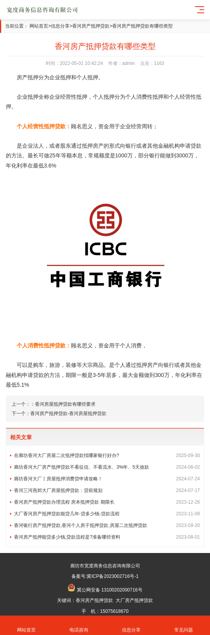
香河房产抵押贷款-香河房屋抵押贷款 (68, 413)
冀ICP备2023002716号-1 (112, 576)
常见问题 (184, 625)
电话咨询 (78, 625)
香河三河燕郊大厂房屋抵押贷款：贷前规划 (107, 490)
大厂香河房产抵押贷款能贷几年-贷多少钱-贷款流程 (107, 514)
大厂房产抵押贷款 (134, 600)
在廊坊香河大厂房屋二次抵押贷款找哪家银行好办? (107, 455)
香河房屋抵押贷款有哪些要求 (65, 404)
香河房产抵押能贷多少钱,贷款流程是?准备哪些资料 (107, 537)
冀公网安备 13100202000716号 (109, 590)
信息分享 (60, 26)
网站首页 (39, 26)
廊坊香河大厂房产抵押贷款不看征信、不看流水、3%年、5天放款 (107, 467)
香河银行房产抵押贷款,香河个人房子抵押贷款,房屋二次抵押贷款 (107, 525)
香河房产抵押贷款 (90, 26)
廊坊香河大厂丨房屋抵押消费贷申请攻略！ (107, 479)
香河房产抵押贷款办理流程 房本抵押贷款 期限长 (107, 502)
